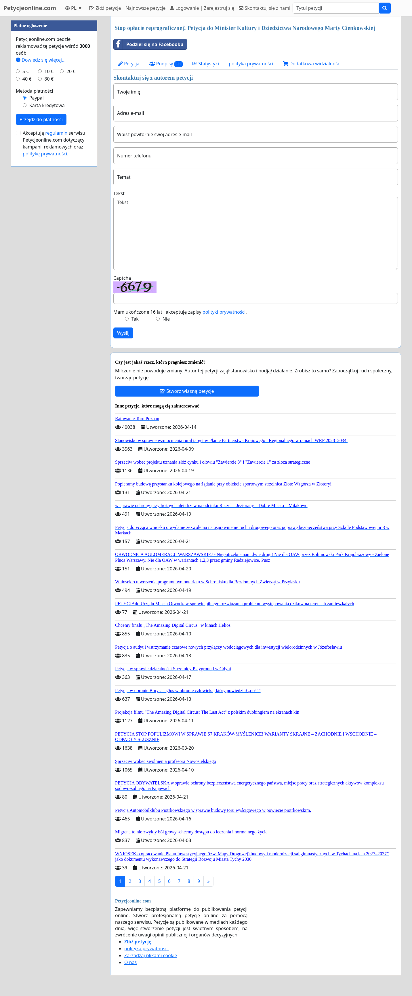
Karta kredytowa (47, 105)
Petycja (129, 63)
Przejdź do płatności (41, 119)
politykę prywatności (45, 154)
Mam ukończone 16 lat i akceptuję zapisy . (180, 312)
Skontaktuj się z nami (264, 8)
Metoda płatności (34, 91)
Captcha (122, 278)
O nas (130, 962)
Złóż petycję (105, 8)
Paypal (36, 98)
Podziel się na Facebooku (148, 44)
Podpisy (166, 63)
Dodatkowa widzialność (311, 63)
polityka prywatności (251, 63)
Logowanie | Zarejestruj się (202, 8)
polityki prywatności (224, 312)
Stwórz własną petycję (187, 391)
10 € (49, 71)
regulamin (56, 133)
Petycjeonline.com (29, 8)
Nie (166, 319)
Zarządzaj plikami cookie (150, 955)
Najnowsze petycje (145, 8)
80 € (49, 79)
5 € (25, 71)
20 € (71, 71)
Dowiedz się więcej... (41, 60)
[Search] (336, 8)
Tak (135, 319)
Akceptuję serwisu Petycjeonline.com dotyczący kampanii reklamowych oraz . (54, 143)
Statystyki (205, 63)
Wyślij (123, 333)
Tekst (119, 193)
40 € (27, 79)
